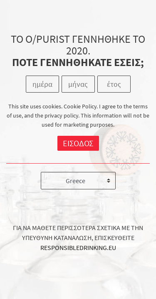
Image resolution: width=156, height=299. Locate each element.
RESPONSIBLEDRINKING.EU (78, 247)
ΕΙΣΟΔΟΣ (78, 143)
